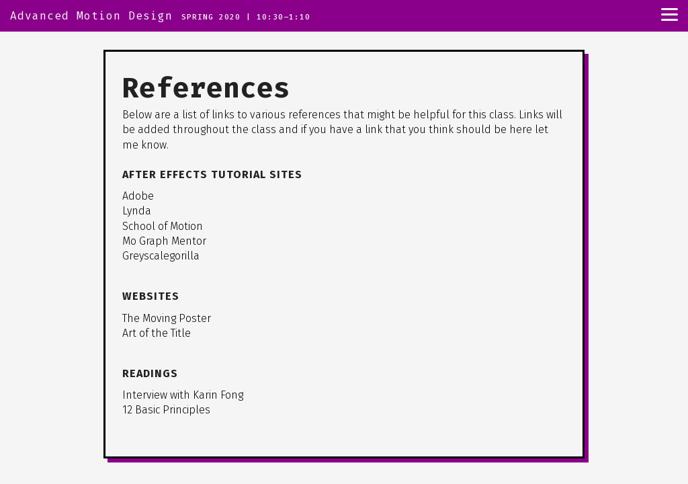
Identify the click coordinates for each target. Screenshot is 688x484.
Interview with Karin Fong (182, 395)
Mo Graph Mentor (164, 241)
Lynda (136, 210)
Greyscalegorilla (161, 255)
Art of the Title (156, 333)
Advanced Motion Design (91, 15)
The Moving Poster (166, 318)
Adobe (138, 196)
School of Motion (162, 226)
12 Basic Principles (166, 409)
